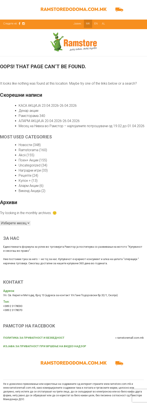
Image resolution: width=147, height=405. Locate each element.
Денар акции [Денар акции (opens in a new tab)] (28, 111)
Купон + (25, 181)
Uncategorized (29, 165)
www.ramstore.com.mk (117, 383)
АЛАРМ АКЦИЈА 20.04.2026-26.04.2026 (49, 121)
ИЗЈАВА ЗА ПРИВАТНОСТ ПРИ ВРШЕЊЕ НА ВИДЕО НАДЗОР (44, 346)
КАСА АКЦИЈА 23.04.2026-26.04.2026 (48, 106)
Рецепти (25, 175)
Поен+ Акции (28, 160)
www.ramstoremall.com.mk (19, 387)
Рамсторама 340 (32, 116)
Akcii (22, 155)
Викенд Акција (29, 191)
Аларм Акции (29, 186)
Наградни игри (30, 170)
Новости (25, 145)
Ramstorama (28, 150)
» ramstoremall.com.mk (129, 337)
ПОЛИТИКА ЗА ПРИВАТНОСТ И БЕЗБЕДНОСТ (33, 337)
